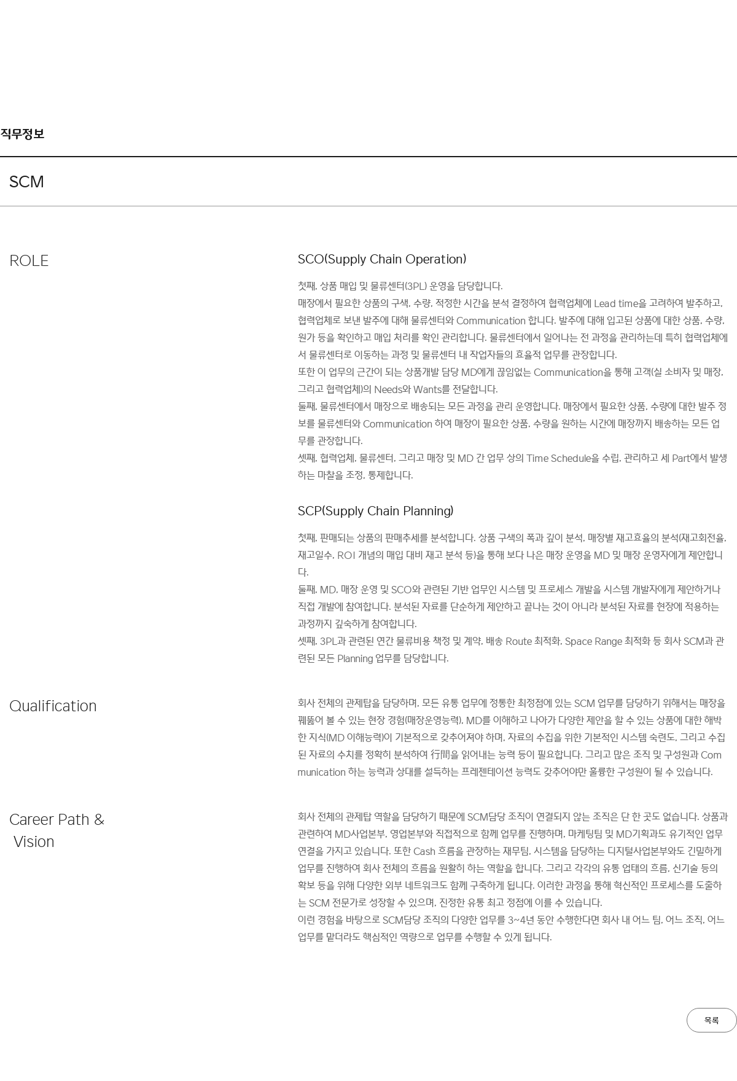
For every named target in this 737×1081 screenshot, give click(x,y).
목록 (711, 1021)
